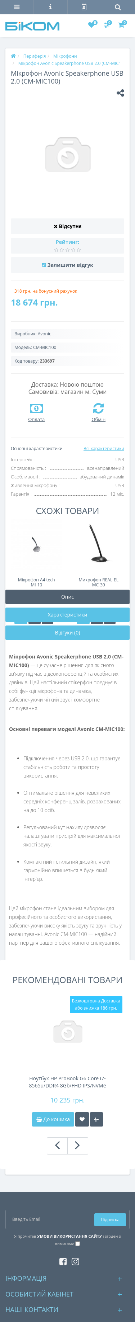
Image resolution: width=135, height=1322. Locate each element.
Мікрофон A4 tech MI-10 (36, 582)
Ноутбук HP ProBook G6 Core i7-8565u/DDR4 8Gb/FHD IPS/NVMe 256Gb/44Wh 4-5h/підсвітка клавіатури (67, 1082)
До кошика (53, 1119)
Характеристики (67, 614)
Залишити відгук (70, 264)
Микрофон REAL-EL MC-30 (98, 582)
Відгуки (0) (67, 632)
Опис (67, 596)
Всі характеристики (104, 448)
